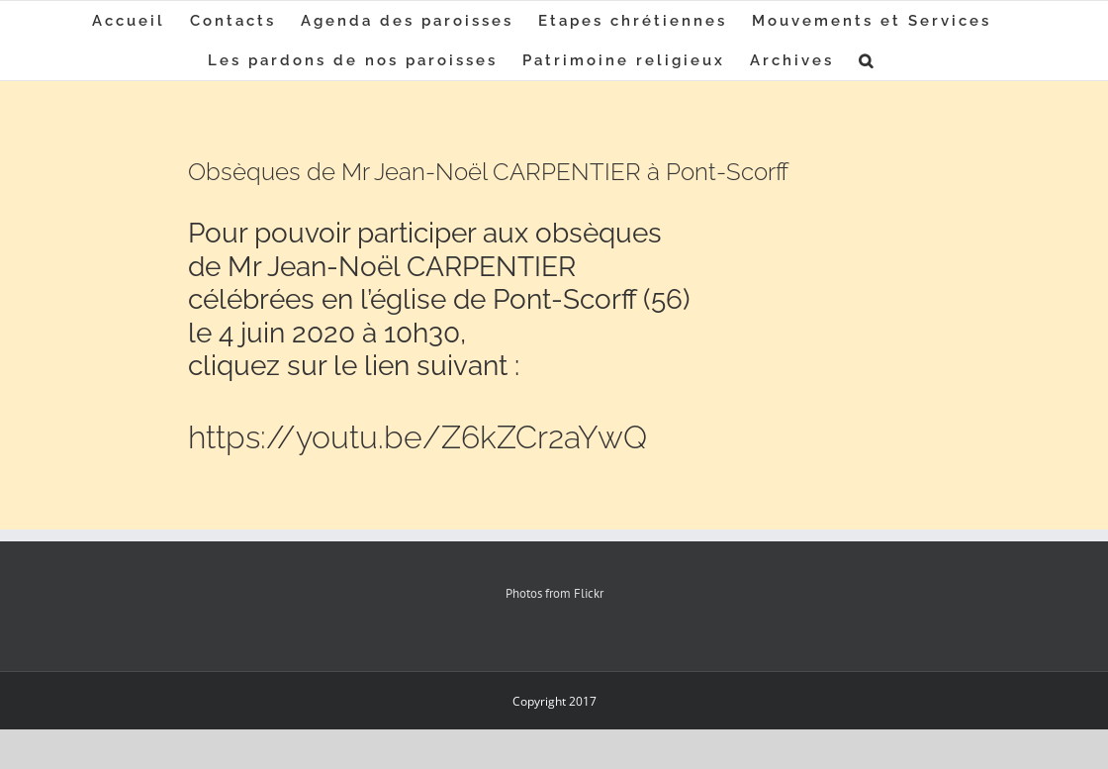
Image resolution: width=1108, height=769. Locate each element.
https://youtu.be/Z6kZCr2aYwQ (417, 437)
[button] (867, 60)
